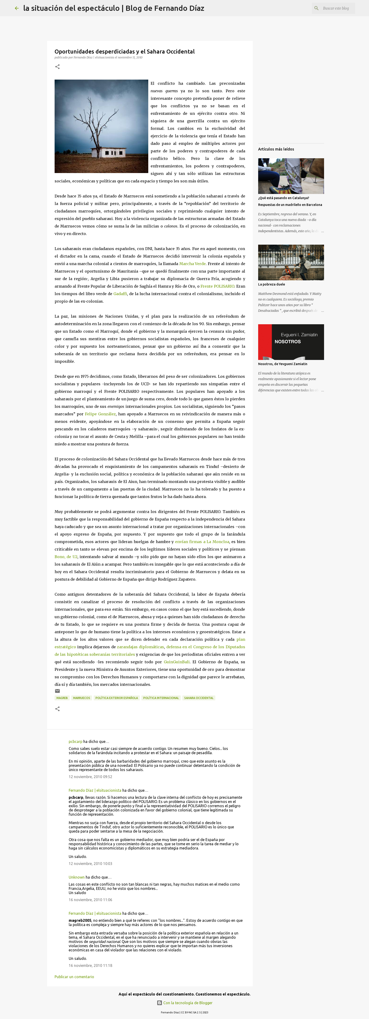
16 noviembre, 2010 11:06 (90, 900)
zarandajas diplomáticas (140, 647)
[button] (57, 67)
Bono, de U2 (66, 556)
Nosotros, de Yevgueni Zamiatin (282, 364)
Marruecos (81, 697)
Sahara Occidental (198, 697)
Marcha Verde (192, 263)
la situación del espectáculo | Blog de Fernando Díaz (113, 8)
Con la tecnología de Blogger (185, 1003)
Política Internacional (161, 697)
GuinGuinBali (177, 662)
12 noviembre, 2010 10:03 (90, 863)
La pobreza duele (271, 284)
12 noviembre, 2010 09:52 (90, 777)
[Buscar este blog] (330, 8)
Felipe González (100, 414)
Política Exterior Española (117, 697)
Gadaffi (120, 293)
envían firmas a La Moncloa (202, 541)
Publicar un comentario (74, 977)
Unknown (77, 877)
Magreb (62, 697)
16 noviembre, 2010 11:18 (90, 965)
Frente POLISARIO (217, 286)
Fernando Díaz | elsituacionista (95, 790)
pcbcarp (75, 741)
